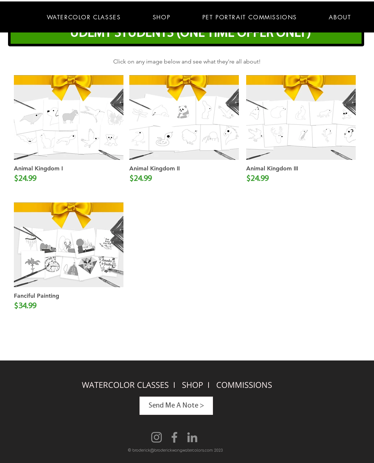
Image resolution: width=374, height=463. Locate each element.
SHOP (193, 384)
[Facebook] (174, 437)
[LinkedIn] (192, 437)
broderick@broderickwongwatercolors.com (172, 450)
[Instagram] (156, 437)
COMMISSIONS (244, 384)
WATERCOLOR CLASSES (126, 384)
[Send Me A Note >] (176, 406)
